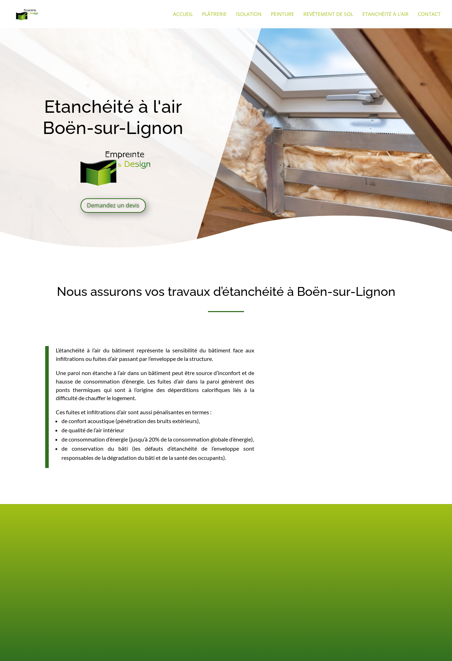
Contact (429, 14)
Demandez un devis (113, 205)
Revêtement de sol (328, 14)
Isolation (249, 14)
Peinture (282, 14)
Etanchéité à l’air (385, 14)
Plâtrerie (214, 14)
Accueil (183, 14)
